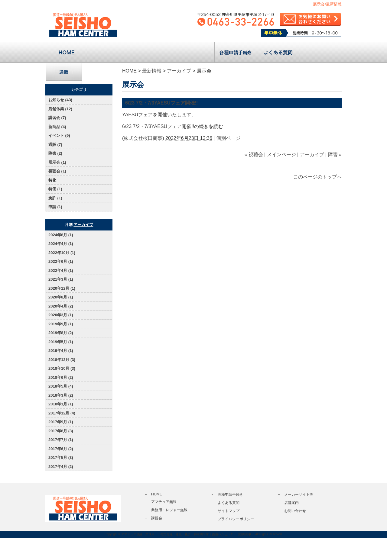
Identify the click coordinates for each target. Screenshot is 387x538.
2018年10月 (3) (61, 368)
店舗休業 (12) (60, 109)
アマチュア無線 (108, 52)
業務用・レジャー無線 (151, 52)
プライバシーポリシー (236, 519)
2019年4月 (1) (60, 350)
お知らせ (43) (60, 100)
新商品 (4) (57, 126)
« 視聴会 (253, 154)
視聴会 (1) (57, 171)
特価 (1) (55, 189)
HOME (129, 70)
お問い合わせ (295, 511)
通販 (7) (55, 144)
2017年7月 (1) (60, 439)
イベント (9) (59, 135)
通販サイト (64, 73)
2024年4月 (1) (60, 243)
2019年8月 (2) (60, 332)
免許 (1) (55, 198)
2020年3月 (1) (60, 315)
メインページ (281, 154)
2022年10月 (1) (61, 252)
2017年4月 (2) (60, 466)
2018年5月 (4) (60, 386)
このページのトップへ (317, 176)
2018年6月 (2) (60, 377)
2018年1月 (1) (60, 404)
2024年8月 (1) (60, 235)
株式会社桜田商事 (143, 138)
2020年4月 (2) (60, 306)
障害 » (335, 154)
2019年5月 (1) (60, 342)
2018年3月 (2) (60, 395)
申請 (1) (55, 207)
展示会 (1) (57, 162)
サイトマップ (228, 511)
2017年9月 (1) (60, 422)
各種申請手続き (235, 52)
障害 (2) (55, 153)
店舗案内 (320, 52)
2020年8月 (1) (60, 297)
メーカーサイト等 (298, 494)
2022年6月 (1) (60, 261)
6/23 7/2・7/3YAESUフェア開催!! (161, 102)
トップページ (66, 52)
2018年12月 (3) (61, 359)
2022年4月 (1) (60, 270)
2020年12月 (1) (61, 288)
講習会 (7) (57, 117)
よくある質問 (278, 52)
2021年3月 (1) (60, 279)
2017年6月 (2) (60, 448)
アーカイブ (179, 70)
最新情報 (151, 70)
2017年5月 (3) (60, 457)
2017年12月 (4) (61, 413)
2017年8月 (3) (60, 431)
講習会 (193, 52)
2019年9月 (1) (60, 324)
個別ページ (228, 138)
